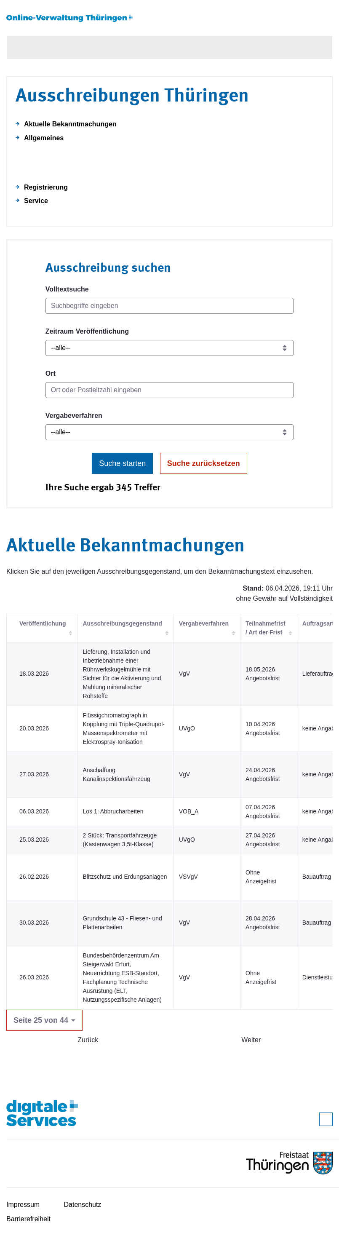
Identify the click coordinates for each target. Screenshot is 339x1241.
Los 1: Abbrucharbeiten (113, 811)
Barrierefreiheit (28, 1218)
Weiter (251, 1039)
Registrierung (46, 187)
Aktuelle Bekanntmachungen (70, 124)
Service (36, 200)
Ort (50, 373)
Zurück (87, 1039)
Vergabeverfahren (73, 415)
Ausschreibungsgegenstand (122, 623)
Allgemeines (44, 138)
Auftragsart (318, 623)
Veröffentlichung (42, 623)
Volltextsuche (67, 289)
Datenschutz (82, 1204)
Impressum (23, 1204)
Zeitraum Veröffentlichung (87, 331)
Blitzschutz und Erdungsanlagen (125, 876)
